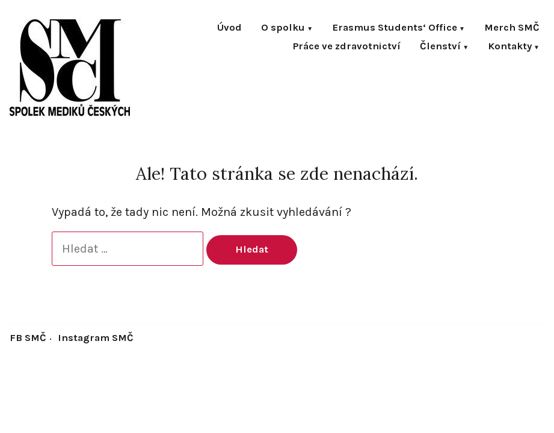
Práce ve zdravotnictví (347, 47)
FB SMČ (28, 337)
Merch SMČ (512, 28)
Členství (440, 47)
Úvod (229, 28)
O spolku (283, 28)
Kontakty (510, 47)
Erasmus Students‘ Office (394, 28)
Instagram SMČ (96, 337)
